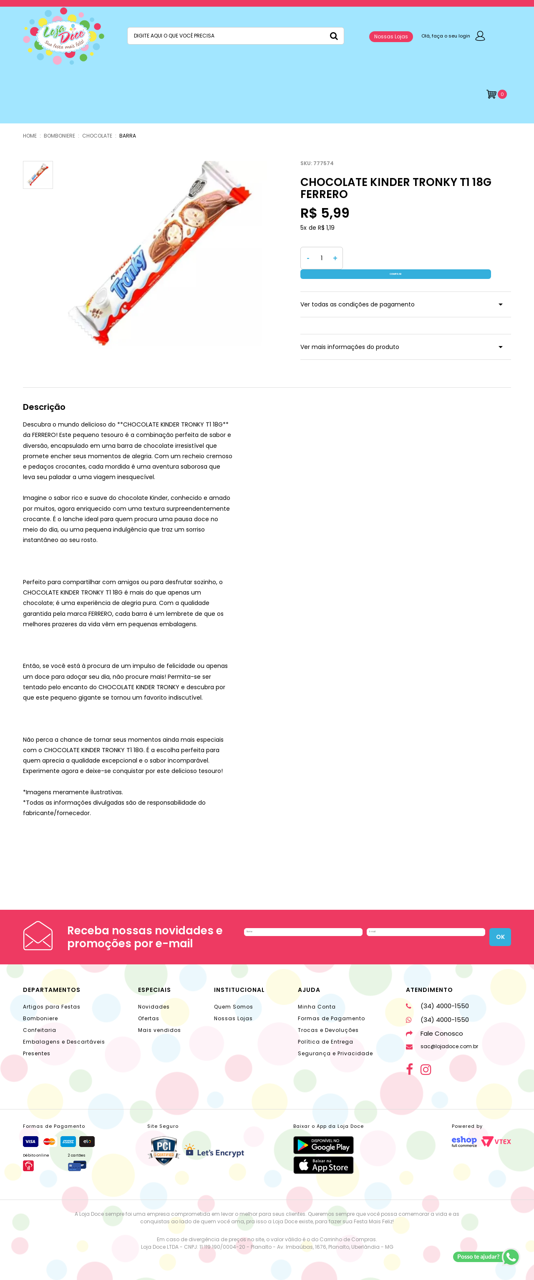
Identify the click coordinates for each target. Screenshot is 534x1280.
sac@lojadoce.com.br (442, 1038)
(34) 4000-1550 (437, 997)
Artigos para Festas (52, 998)
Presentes (36, 1045)
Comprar (429, 258)
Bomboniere (40, 1010)
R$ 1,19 (326, 227)
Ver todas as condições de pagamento (357, 295)
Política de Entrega (325, 1033)
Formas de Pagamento (331, 1010)
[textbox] (235, 36)
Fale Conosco (434, 1025)
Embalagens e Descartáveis (64, 1033)
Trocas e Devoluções (328, 1021)
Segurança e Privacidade (335, 1045)
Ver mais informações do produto (349, 337)
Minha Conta (317, 998)
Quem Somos (233, 998)
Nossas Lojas (391, 36)
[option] (163, 256)
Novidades (154, 998)
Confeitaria (39, 1021)
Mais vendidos (159, 1021)
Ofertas (148, 1010)
